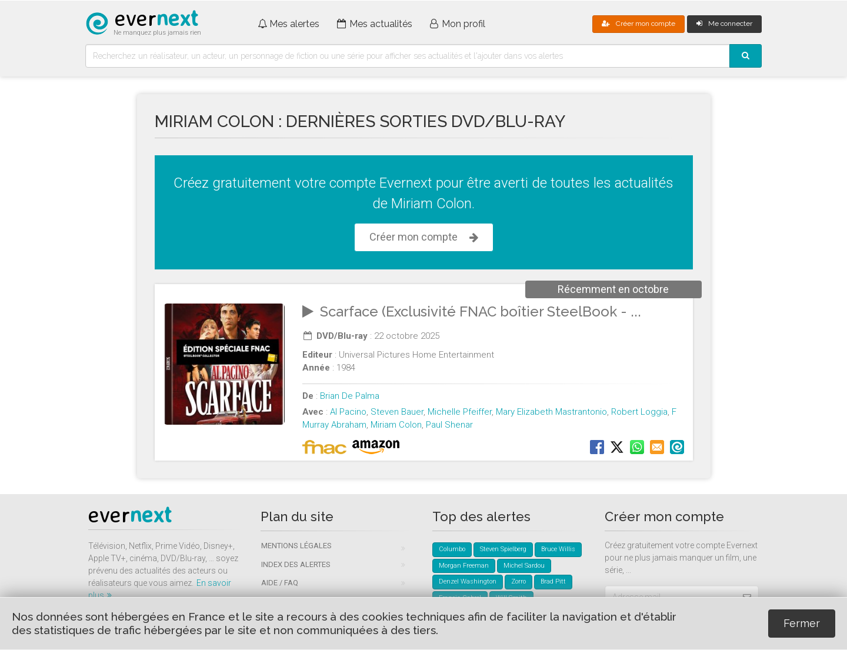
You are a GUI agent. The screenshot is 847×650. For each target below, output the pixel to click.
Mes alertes (289, 23)
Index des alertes (296, 564)
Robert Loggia (639, 411)
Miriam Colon (396, 424)
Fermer (801, 623)
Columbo (452, 549)
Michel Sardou (524, 565)
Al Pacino (348, 411)
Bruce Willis (558, 549)
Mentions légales (296, 545)
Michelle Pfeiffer (460, 411)
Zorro (518, 581)
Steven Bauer (397, 411)
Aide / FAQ (279, 582)
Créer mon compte (638, 23)
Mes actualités (374, 23)
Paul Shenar (449, 424)
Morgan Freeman (464, 565)
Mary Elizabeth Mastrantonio (551, 411)
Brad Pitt (553, 581)
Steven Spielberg (503, 549)
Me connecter (724, 23)
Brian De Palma (349, 396)
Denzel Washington (467, 581)
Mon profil (458, 23)
